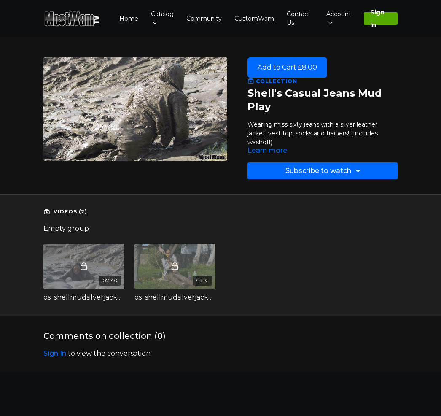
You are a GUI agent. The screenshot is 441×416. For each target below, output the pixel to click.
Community (204, 18)
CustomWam (254, 18)
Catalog (162, 17)
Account (338, 17)
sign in (54, 353)
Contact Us (298, 18)
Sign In (377, 18)
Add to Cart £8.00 (287, 67)
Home (128, 18)
